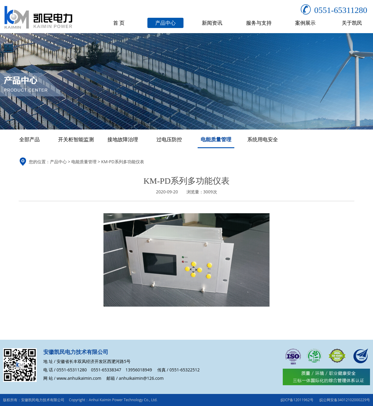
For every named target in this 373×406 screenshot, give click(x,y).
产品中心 (165, 22)
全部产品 (29, 139)
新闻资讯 (212, 22)
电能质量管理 (216, 139)
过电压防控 (169, 139)
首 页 (119, 22)
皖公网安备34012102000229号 (344, 399)
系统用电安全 (262, 139)
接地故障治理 (122, 139)
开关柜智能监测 (76, 139)
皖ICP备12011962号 (297, 399)
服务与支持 (259, 22)
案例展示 (305, 22)
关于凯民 (352, 22)
